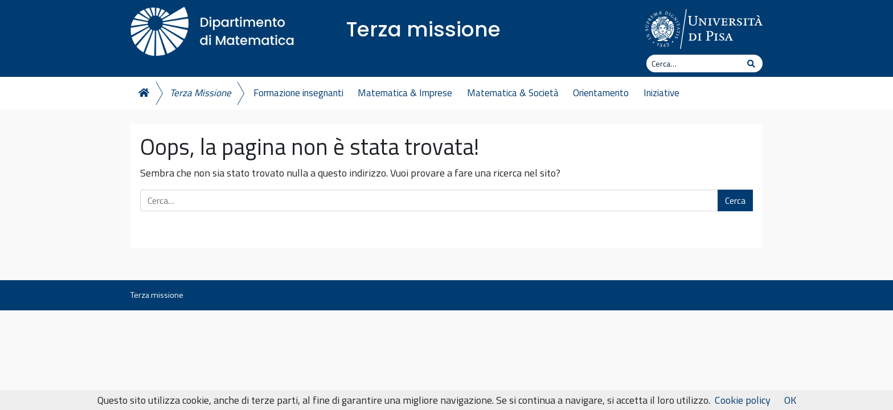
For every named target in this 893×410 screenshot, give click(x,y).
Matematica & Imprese (405, 92)
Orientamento (601, 92)
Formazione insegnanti (298, 92)
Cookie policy (743, 400)
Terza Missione (200, 92)
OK (790, 400)
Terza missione (423, 29)
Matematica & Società (513, 92)
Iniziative (661, 92)
